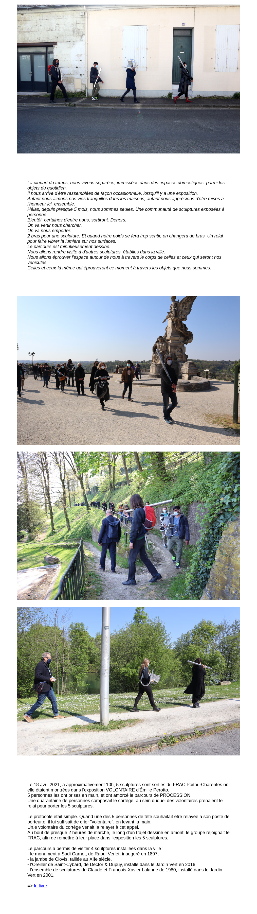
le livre (40, 885)
